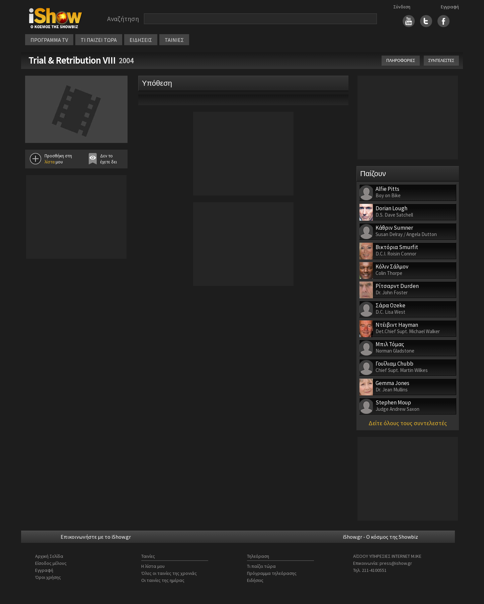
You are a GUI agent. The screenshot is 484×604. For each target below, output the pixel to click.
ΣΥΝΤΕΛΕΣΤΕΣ (441, 60)
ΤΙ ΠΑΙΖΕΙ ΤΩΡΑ (99, 39)
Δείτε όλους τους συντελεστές (408, 423)
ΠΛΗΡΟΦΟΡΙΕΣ (400, 60)
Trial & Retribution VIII (71, 60)
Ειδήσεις (255, 580)
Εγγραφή (450, 7)
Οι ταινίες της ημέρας (162, 580)
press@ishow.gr (396, 563)
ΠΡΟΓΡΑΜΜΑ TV (49, 39)
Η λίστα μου (153, 566)
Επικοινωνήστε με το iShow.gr (96, 536)
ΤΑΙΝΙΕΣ (174, 39)
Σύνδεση (401, 7)
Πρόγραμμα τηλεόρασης (272, 573)
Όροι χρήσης (48, 577)
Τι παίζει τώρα (261, 566)
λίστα (50, 162)
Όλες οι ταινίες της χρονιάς (169, 573)
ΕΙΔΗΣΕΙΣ (141, 39)
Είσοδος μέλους (51, 563)
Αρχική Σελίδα (49, 556)
